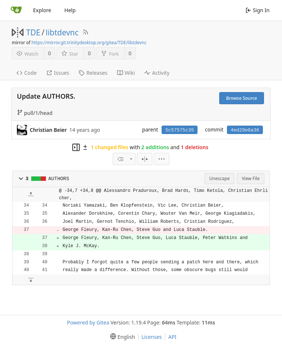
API (172, 336)
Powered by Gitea (88, 322)
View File (251, 178)
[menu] (161, 159)
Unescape (219, 178)
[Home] (16, 10)
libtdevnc (62, 32)
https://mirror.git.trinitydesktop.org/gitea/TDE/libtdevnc (89, 42)
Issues (57, 72)
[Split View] (144, 159)
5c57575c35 (179, 130)
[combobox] (124, 159)
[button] (21, 178)
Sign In (257, 10)
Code (27, 72)
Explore (42, 10)
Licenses (151, 336)
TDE (33, 32)
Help (70, 10)
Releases (93, 72)
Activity (156, 72)
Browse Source (241, 98)
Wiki (126, 72)
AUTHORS (58, 179)
